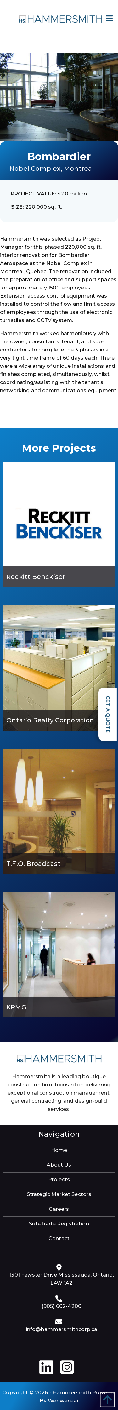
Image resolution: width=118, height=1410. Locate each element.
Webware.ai (63, 1401)
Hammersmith (72, 1393)
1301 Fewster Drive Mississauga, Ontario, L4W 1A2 (61, 1279)
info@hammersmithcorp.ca (62, 1329)
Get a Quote (108, 714)
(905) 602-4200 (61, 1306)
